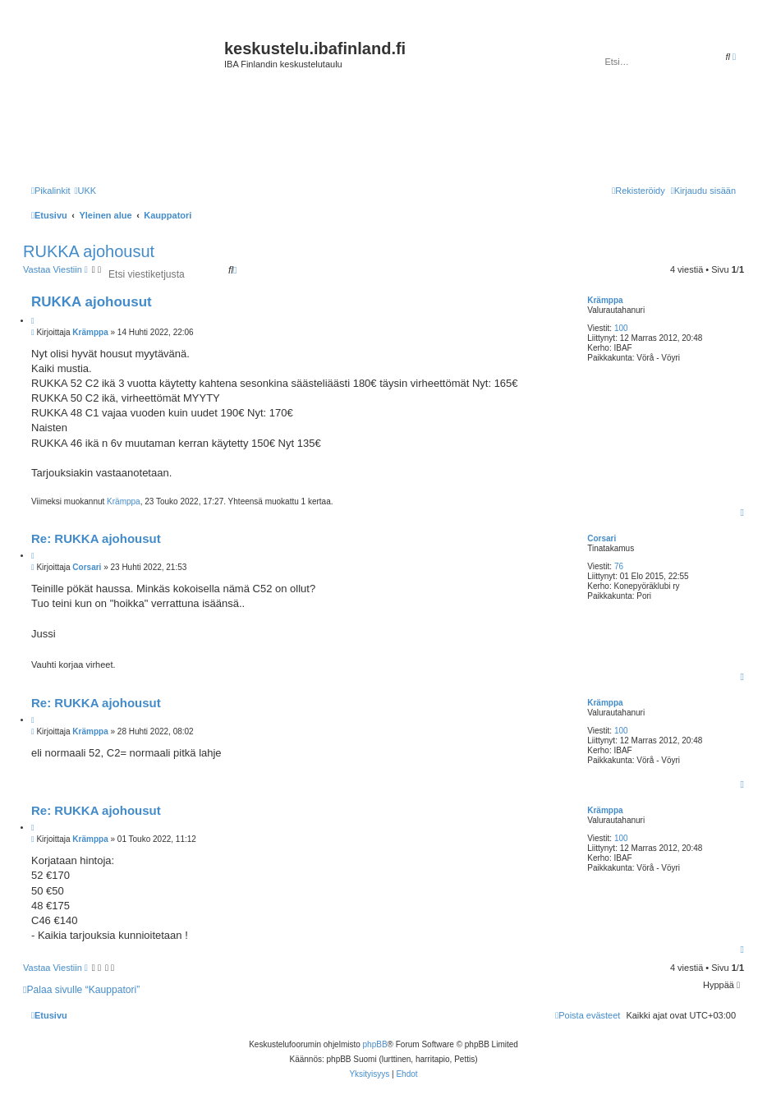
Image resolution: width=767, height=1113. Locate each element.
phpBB (375, 1044)
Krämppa (604, 300)
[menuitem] (85, 190)
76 (618, 566)
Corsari (601, 538)
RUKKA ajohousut (88, 251)
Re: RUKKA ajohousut (96, 538)
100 (621, 328)
